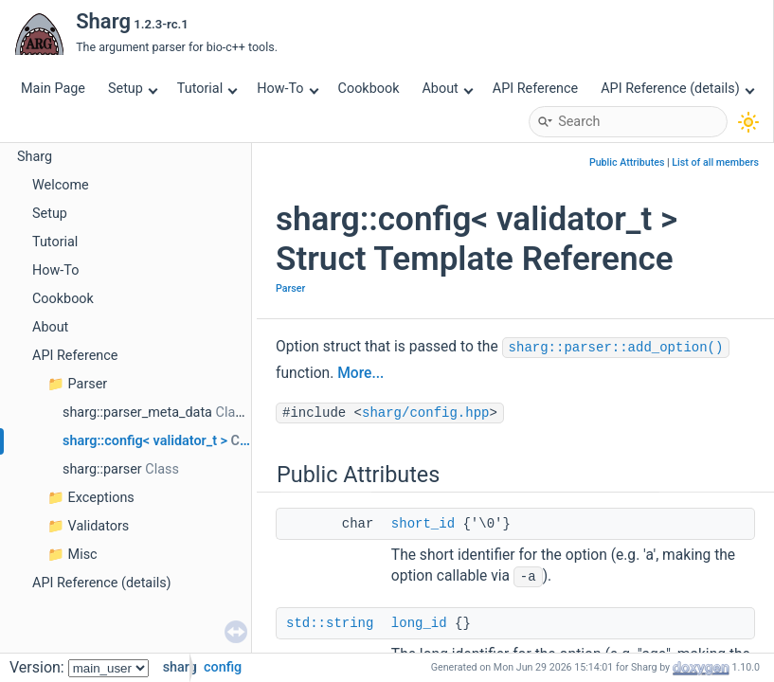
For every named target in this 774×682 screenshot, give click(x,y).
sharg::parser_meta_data (137, 412)
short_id (423, 523)
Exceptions (101, 498)
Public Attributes (627, 162)
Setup (132, 89)
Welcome (60, 185)
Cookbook (369, 89)
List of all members (715, 162)
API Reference (535, 89)
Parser (88, 384)
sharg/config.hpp (425, 413)
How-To (287, 89)
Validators (99, 526)
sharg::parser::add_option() (616, 347)
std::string (329, 623)
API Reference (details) (677, 89)
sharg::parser (102, 469)
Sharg (34, 157)
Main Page (53, 89)
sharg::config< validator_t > (145, 441)
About (447, 89)
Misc (83, 555)
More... (360, 373)
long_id (419, 623)
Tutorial (207, 89)
